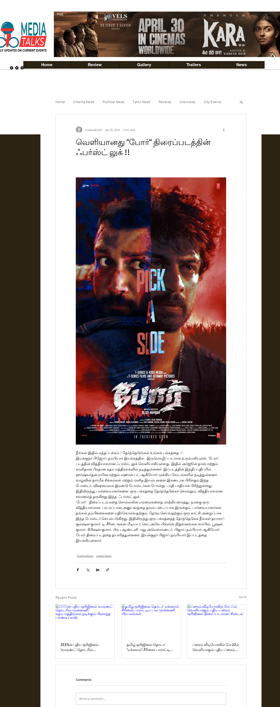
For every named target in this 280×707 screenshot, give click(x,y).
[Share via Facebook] (78, 570)
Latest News (104, 555)
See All (242, 597)
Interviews (187, 101)
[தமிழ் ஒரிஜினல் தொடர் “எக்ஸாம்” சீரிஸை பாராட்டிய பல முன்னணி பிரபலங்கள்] (151, 620)
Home (60, 101)
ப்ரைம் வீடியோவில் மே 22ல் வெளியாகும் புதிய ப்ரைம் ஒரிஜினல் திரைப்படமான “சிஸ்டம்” (215, 647)
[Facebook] (11, 67)
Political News (113, 101)
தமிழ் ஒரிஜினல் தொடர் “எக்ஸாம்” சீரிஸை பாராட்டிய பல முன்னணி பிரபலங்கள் (150, 647)
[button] (144, 64)
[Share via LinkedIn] (98, 570)
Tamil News (141, 101)
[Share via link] (108, 570)
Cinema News (83, 101)
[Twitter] (16, 67)
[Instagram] (22, 67)
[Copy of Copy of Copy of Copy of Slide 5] (187, 48)
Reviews (164, 101)
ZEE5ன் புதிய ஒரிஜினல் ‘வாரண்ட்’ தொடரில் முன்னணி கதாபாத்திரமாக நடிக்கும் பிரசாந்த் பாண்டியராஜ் (82, 647)
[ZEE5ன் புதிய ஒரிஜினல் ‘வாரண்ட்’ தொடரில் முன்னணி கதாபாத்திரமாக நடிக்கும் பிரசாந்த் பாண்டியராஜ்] (85, 620)
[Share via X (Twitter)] (88, 570)
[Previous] (64, 34)
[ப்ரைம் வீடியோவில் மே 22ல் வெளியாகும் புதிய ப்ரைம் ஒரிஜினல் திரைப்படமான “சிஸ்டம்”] (217, 620)
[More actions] (223, 129)
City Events (212, 101)
